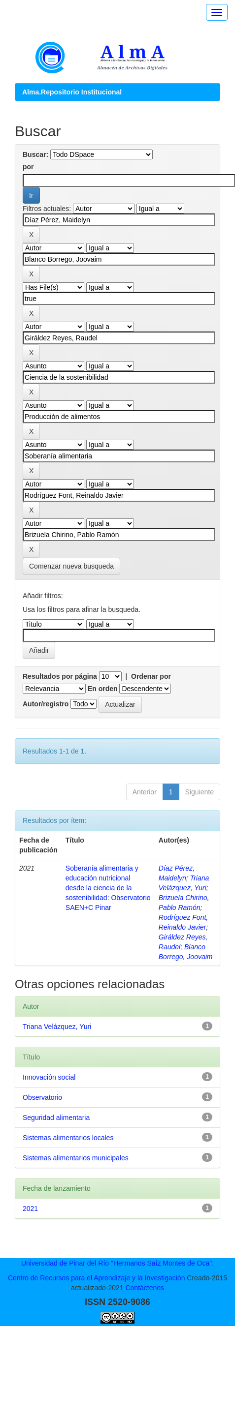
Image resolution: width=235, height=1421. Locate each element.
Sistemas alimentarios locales (68, 1138)
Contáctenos (144, 1288)
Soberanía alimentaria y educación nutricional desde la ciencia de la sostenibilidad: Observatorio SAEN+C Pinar (108, 887)
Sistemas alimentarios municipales (76, 1158)
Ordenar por (151, 676)
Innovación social (49, 1077)
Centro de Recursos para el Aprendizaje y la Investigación (96, 1278)
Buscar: (35, 154)
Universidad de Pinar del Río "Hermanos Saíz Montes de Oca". (117, 1263)
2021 (30, 1208)
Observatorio (42, 1097)
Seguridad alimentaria (56, 1117)
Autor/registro (45, 704)
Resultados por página (60, 676)
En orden (103, 689)
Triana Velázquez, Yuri (57, 1026)
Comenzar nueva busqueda (71, 566)
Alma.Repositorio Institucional (72, 92)
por (28, 167)
